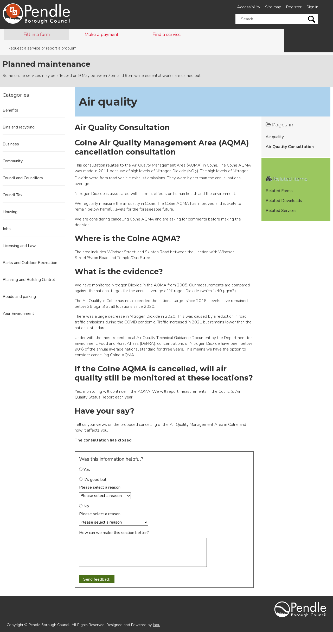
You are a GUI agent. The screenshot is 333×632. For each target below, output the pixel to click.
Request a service (24, 48)
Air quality (275, 137)
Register (294, 7)
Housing (10, 212)
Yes (84, 470)
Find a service (166, 34)
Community (13, 161)
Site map (273, 7)
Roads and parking (19, 296)
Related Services (281, 210)
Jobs (7, 229)
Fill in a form (36, 34)
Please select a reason (99, 487)
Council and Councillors (23, 178)
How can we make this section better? (114, 533)
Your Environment (18, 313)
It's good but (92, 479)
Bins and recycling (19, 127)
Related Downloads (284, 201)
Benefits (10, 110)
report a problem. (61, 48)
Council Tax (12, 195)
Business (11, 144)
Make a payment (101, 34)
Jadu (156, 624)
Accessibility (248, 7)
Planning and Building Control (29, 280)
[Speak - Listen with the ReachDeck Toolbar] (13, 11)
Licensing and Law (19, 246)
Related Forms (279, 191)
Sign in (312, 7)
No (84, 506)
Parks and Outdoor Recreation (30, 263)
